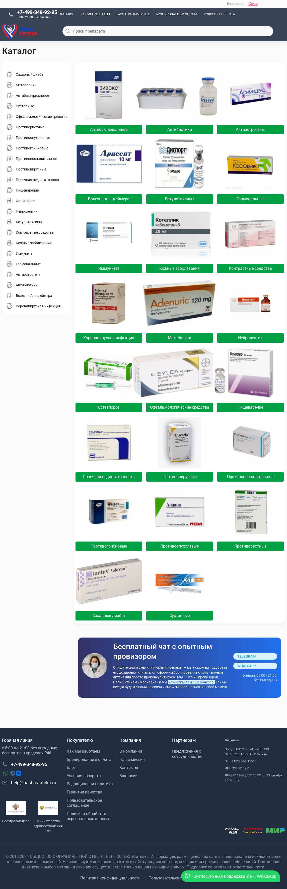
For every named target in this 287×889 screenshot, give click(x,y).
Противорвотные (250, 546)
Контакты (128, 767)
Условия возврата (219, 14)
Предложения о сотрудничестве (187, 754)
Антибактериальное (108, 129)
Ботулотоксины (179, 199)
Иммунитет (108, 268)
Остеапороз (109, 407)
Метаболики (179, 337)
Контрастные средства (250, 268)
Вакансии (128, 775)
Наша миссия (132, 759)
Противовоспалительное (250, 476)
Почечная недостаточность (109, 476)
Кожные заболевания (179, 268)
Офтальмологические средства (179, 407)
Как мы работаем (95, 14)
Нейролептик (250, 337)
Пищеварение (250, 407)
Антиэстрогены (250, 129)
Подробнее (197, 867)
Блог (71, 767)
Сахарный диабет (108, 615)
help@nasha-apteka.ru (29, 782)
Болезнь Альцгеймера (108, 199)
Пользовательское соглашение (84, 803)
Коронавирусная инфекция (108, 337)
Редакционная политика (90, 783)
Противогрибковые (109, 546)
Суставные (179, 615)
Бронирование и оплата (176, 14)
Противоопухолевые (179, 546)
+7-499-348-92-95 (37, 12)
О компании (130, 751)
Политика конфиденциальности (110, 878)
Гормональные (250, 199)
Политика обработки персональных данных (88, 816)
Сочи (253, 3)
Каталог (67, 14)
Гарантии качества (132, 14)
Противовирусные (180, 476)
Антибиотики (179, 129)
